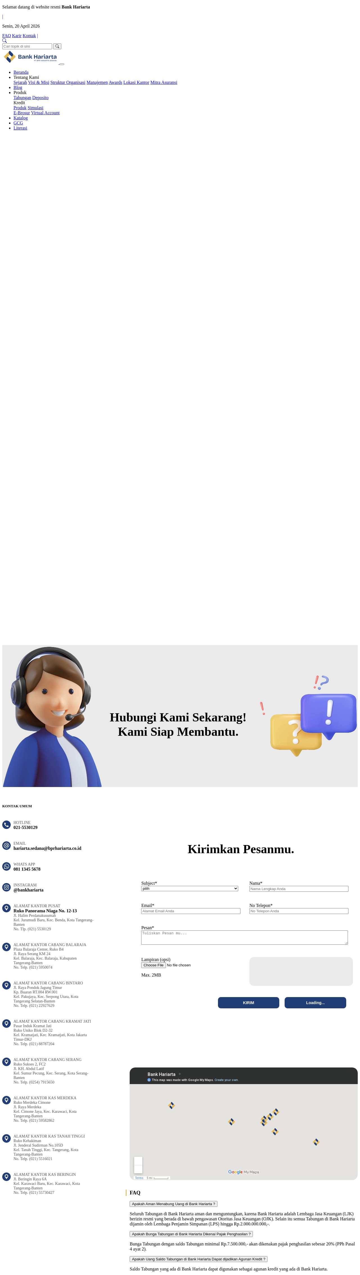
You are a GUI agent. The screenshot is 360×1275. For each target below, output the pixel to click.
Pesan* (147, 927)
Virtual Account (45, 112)
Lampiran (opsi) (155, 962)
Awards (115, 82)
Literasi (20, 128)
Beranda (21, 72)
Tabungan (22, 97)
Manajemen (97, 82)
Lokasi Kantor (136, 82)
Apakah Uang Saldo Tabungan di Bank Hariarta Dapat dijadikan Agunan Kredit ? (198, 1262)
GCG (18, 123)
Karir (17, 35)
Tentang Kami (26, 77)
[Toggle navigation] (62, 64)
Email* (147, 905)
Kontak (29, 35)
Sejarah (20, 82)
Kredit (19, 102)
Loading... (315, 1005)
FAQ (6, 35)
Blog (18, 87)
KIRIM (248, 1005)
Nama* (255, 883)
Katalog (21, 117)
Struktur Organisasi (68, 82)
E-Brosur (22, 112)
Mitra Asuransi (163, 82)
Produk (20, 92)
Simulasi (35, 107)
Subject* (149, 883)
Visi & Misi (39, 82)
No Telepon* (261, 905)
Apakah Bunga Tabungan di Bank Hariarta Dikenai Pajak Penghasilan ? (191, 1236)
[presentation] (295, 974)
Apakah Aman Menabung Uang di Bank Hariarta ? (173, 1206)
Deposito (40, 97)
